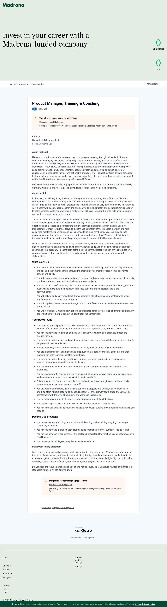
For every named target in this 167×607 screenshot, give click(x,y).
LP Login (5, 590)
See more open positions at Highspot (58, 507)
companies (18, 84)
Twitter (6, 569)
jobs (38, 84)
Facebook (7, 573)
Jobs (5, 557)
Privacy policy (76, 538)
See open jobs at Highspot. (51, 122)
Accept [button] (138, 604)
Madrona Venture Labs (78, 560)
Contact (6, 585)
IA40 (77, 566)
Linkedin (7, 565)
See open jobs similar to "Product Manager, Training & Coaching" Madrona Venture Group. (78, 126)
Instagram (7, 577)
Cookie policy (89, 538)
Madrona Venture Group (13, 5)
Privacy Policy (148, 604)
